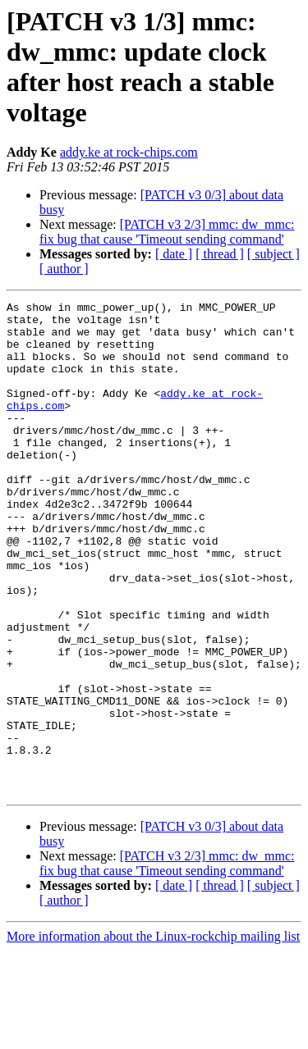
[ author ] (64, 269)
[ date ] (173, 254)
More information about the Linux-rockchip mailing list (153, 1035)
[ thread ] (219, 254)
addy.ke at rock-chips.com (129, 152)
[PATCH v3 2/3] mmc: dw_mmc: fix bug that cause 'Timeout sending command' (167, 231)
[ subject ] (273, 254)
